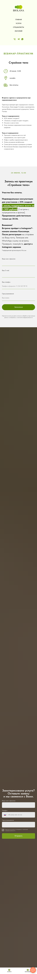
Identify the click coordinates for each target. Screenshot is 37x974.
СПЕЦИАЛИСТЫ (18, 27)
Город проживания (8, 294)
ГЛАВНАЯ (18, 19)
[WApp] (22, 39)
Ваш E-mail (5, 270)
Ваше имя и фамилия (8, 259)
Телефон (4, 810)
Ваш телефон (6, 282)
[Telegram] (18, 39)
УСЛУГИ (18, 23)
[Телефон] (14, 39)
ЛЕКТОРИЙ (18, 31)
